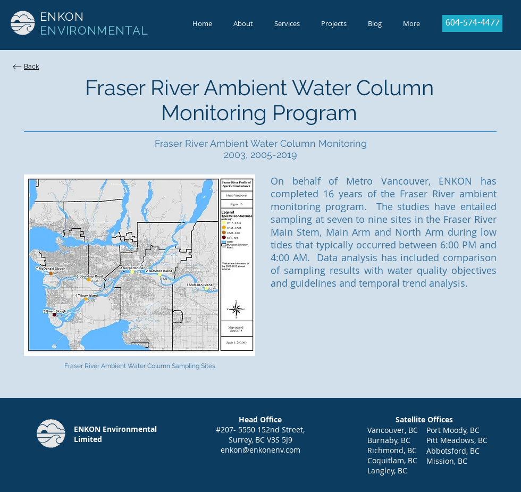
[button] (243, 23)
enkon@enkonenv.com (260, 450)
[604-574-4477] (472, 23)
